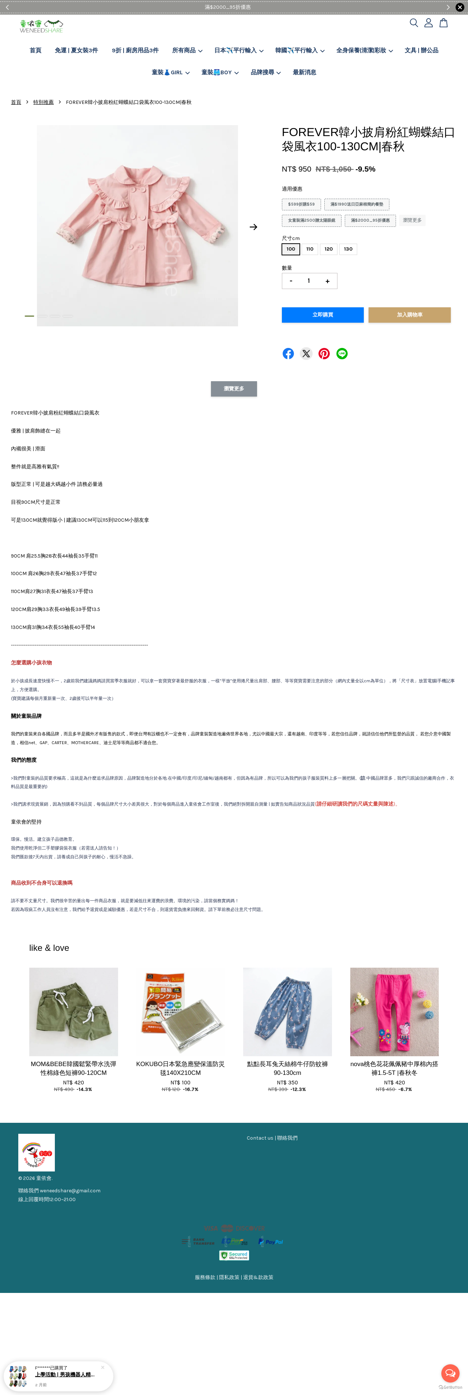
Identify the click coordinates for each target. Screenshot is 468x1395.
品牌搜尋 (266, 72)
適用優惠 (292, 189)
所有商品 (187, 50)
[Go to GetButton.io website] (450, 1387)
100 (291, 249)
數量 (287, 268)
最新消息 (304, 72)
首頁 (35, 50)
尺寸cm (291, 238)
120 (329, 249)
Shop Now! (256, 7)
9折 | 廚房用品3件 (135, 50)
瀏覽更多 (412, 220)
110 (309, 249)
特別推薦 (43, 102)
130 (348, 249)
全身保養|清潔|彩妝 (364, 50)
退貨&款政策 (258, 1277)
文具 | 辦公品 (421, 50)
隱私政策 (229, 1277)
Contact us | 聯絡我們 (272, 1138)
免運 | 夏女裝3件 (76, 50)
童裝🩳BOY (220, 72)
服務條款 (205, 1277)
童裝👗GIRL (171, 72)
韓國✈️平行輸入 (300, 50)
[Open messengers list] (450, 1373)
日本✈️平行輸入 (239, 50)
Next (254, 227)
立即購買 (323, 315)
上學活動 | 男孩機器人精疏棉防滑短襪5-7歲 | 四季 (67, 1375)
